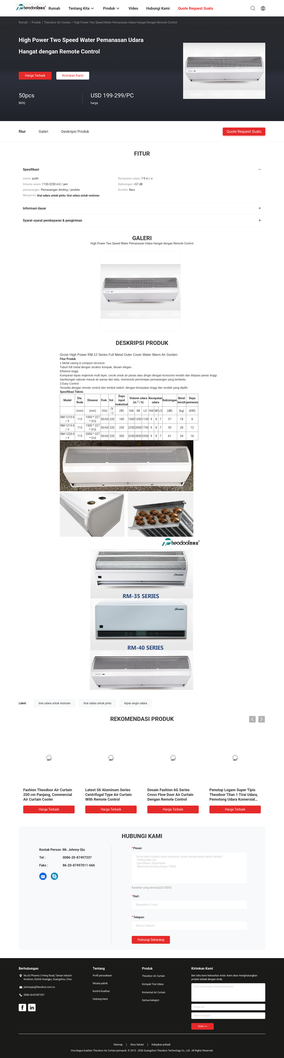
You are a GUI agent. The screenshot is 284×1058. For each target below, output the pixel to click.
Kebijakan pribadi (161, 1044)
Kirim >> (202, 1026)
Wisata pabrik (100, 983)
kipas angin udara (136, 703)
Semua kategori (150, 1000)
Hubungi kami (100, 999)
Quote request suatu (244, 131)
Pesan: (137, 848)
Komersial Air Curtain (153, 992)
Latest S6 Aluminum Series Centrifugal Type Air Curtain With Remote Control (108, 794)
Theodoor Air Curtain (57, 22)
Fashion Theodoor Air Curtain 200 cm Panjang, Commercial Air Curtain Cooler (47, 794)
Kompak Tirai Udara (153, 984)
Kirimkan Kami (73, 75)
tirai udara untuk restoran (55, 703)
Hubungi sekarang (150, 940)
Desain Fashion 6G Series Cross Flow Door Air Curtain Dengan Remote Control (170, 794)
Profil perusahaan (102, 975)
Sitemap (118, 1044)
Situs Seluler (137, 1044)
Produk (36, 22)
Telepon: (138, 917)
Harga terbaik (35, 75)
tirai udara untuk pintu (97, 703)
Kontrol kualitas (101, 991)
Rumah (23, 22)
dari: (136, 896)
